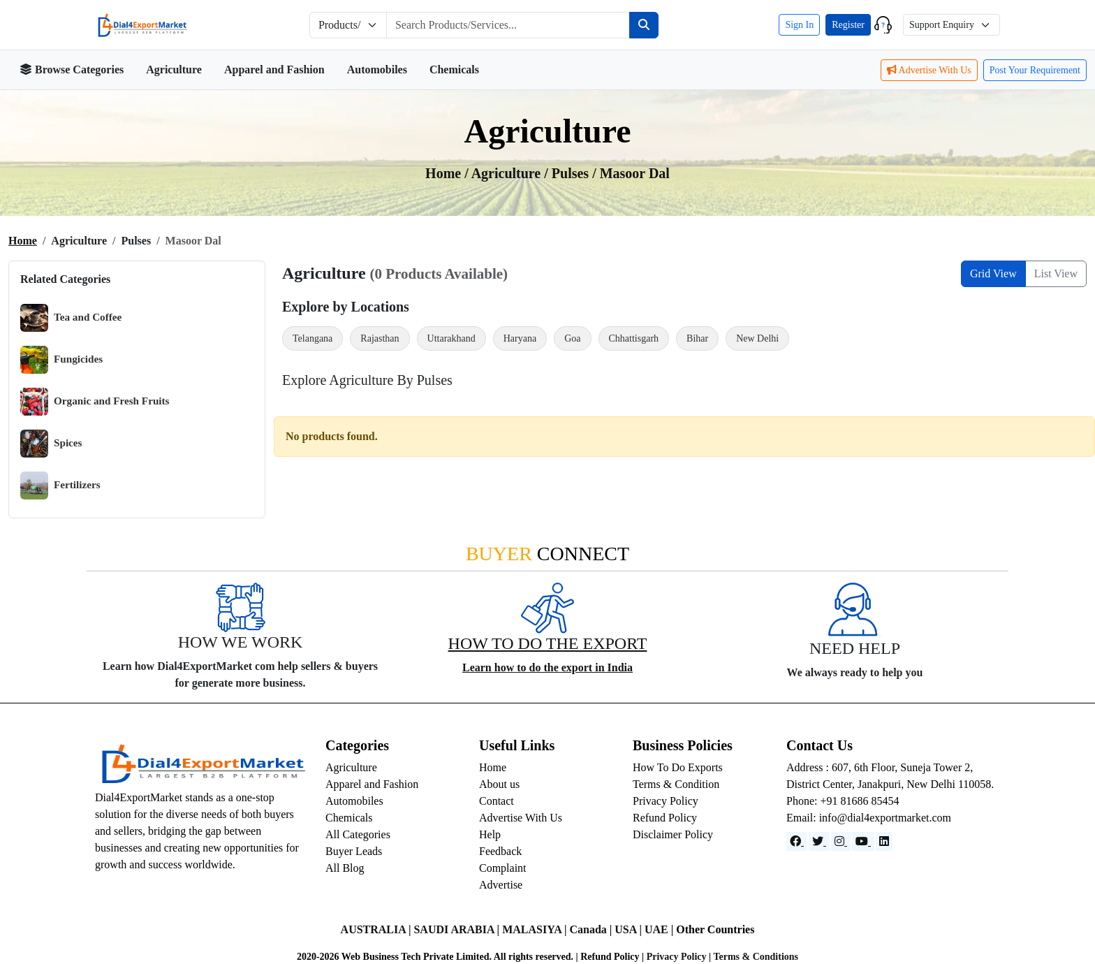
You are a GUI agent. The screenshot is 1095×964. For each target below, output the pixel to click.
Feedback (500, 851)
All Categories (357, 834)
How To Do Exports (678, 767)
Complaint (503, 868)
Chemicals (454, 69)
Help (490, 834)
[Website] (819, 841)
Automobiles (377, 69)
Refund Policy (665, 818)
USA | (630, 929)
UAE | (660, 929)
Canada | (592, 929)
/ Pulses (568, 173)
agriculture (508, 173)
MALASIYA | (535, 929)
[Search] (644, 25)
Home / (448, 173)
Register (848, 25)
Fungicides (61, 360)
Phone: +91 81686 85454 (842, 801)
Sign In (799, 25)
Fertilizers (60, 485)
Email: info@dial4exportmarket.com (868, 818)
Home (22, 241)
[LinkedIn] (884, 841)
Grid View (993, 273)
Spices (51, 444)
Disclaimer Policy (673, 834)
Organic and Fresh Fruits (95, 402)
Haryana (520, 338)
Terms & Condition (676, 784)
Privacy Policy (665, 801)
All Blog (345, 868)
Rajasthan (379, 338)
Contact (496, 801)
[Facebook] (796, 841)
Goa (572, 338)
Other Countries (715, 929)
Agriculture (174, 69)
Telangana (312, 338)
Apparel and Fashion (274, 69)
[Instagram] (841, 841)
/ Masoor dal (631, 173)
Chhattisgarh (634, 338)
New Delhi (757, 338)
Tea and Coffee (71, 318)
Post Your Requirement (1035, 70)
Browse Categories (72, 69)
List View (1056, 273)
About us (499, 784)
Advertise (500, 885)
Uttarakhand (451, 338)
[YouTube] (863, 841)
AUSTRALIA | (377, 929)
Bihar (697, 338)
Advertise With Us (929, 70)
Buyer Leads (353, 851)
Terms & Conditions (755, 956)
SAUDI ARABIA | (457, 929)
